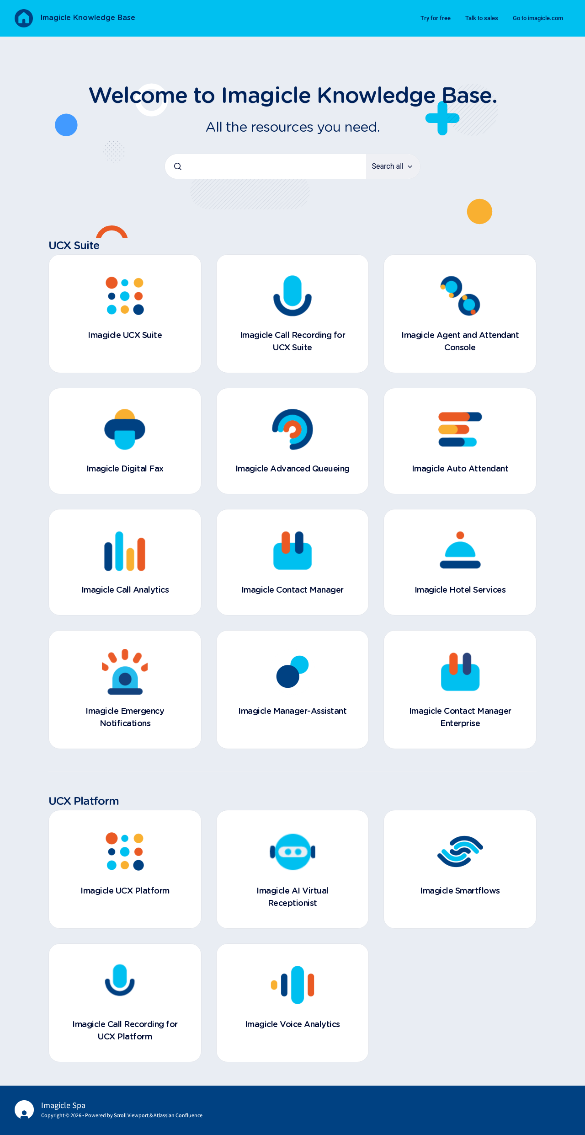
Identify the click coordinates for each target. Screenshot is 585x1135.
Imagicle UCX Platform (125, 891)
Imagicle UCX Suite (125, 336)
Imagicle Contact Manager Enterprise (460, 717)
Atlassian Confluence (178, 1115)
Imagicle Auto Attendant (460, 469)
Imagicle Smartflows (460, 891)
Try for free (435, 18)
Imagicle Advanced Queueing (292, 469)
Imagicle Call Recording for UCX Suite (293, 342)
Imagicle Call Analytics (125, 590)
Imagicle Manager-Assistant (292, 711)
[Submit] (177, 166)
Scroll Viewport (131, 1115)
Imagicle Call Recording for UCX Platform (125, 1031)
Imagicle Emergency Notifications (124, 717)
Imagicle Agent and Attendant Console (460, 342)
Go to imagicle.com (538, 18)
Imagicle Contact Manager (292, 590)
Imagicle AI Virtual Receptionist (292, 897)
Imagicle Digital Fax (125, 469)
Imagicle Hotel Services (460, 590)
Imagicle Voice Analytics (292, 1025)
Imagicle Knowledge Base (87, 17)
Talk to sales (481, 18)
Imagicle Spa (63, 1105)
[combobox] (265, 166)
